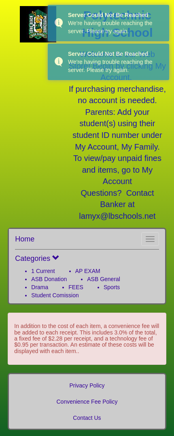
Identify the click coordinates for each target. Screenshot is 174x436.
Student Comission (55, 295)
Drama (39, 287)
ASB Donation (49, 279)
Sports (112, 287)
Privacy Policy (86, 385)
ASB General (103, 279)
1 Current (43, 271)
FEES (75, 287)
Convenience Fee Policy (87, 401)
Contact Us (87, 418)
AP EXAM (87, 271)
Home (24, 239)
